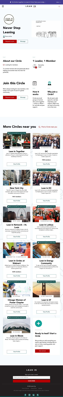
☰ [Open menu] (3, 6)
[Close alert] (58, 2)
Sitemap (40, 388)
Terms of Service (25, 388)
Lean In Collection (45, 390)
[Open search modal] (59, 6)
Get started (42, 351)
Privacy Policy (34, 388)
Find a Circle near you (47, 127)
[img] (16, 141)
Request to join (9, 41)
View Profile (16, 164)
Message (22, 41)
